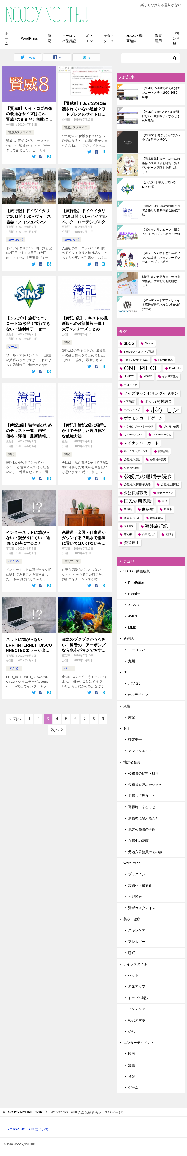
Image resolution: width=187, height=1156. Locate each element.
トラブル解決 (138, 998)
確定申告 (135, 740)
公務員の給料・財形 (143, 773)
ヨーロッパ (15, 239)
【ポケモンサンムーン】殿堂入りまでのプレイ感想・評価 (161, 232)
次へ (55, 730)
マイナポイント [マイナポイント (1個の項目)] (133, 434)
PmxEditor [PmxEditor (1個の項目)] (175, 368)
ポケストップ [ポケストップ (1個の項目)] (132, 409)
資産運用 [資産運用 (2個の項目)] (131, 543)
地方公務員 (176, 38)
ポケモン (89, 38)
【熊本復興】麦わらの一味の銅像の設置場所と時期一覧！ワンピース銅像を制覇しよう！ (161, 165)
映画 (131, 1054)
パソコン (14, 561)
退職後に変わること (143, 818)
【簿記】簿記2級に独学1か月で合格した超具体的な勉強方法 (84, 430)
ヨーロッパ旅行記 (69, 38)
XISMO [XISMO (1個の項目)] (148, 376)
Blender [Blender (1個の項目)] (149, 343)
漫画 (131, 1065)
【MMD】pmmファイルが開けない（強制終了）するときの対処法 (161, 116)
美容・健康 (131, 919)
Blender (134, 594)
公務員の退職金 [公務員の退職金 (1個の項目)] (170, 484)
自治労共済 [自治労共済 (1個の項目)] (148, 534)
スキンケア (136, 930)
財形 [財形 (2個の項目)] (169, 534)
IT (124, 672)
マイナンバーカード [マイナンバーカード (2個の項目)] (141, 443)
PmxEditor (136, 583)
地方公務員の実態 (141, 829)
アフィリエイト (140, 751)
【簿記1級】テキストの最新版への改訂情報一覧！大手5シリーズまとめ (85, 323)
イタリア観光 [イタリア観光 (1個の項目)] (170, 376)
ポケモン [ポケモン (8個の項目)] (164, 409)
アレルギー (136, 942)
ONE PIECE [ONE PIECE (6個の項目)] (141, 368)
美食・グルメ (109, 38)
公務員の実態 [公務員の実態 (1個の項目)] (158, 459)
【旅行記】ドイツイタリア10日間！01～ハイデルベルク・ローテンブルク (84, 216)
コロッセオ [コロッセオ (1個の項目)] (130, 384)
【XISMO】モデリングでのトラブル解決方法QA (161, 137)
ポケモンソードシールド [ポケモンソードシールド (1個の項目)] (138, 426)
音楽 (131, 1076)
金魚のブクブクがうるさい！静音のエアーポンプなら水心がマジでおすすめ (84, 645)
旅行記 (128, 639)
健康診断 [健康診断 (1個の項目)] (163, 451)
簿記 (49, 38)
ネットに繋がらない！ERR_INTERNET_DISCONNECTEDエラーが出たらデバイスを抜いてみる (29, 645)
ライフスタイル (135, 964)
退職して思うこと (141, 796)
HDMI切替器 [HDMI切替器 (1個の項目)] (165, 359)
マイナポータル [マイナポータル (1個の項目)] (162, 434)
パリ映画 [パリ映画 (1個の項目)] (129, 401)
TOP (25, 1112)
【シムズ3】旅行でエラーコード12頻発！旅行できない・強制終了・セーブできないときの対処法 (29, 324)
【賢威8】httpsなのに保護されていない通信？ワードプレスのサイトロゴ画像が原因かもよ (84, 109)
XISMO (133, 605)
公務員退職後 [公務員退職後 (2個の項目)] (135, 493)
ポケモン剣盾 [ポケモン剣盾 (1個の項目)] (171, 426)
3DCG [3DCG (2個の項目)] (129, 343)
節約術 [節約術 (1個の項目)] (128, 534)
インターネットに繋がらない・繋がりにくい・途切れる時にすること (28, 537)
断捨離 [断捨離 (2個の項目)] (148, 509)
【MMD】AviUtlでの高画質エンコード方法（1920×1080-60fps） (161, 92)
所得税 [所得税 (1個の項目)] (128, 509)
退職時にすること (141, 807)
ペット (68, 668)
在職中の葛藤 (138, 841)
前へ (17, 719)
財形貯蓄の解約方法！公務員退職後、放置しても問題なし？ (161, 281)
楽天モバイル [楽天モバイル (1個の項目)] (132, 517)
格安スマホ (136, 1020)
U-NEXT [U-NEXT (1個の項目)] (129, 376)
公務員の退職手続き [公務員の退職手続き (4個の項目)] (148, 476)
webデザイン (138, 695)
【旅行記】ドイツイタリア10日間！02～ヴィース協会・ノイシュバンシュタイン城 (28, 216)
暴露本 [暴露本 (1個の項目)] (168, 509)
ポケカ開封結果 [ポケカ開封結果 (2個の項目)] (158, 401)
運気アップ (71, 561)
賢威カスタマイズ (20, 132)
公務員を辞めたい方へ (145, 784)
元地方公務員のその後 (145, 852)
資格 (126, 706)
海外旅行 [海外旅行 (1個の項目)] (129, 526)
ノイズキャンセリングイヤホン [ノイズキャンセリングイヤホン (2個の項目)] (151, 393)
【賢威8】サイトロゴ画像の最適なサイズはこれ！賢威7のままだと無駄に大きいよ (29, 114)
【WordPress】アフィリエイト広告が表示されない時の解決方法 (161, 305)
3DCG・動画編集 (134, 38)
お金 (126, 728)
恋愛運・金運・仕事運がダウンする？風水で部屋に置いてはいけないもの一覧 (84, 538)
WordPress (29, 38)
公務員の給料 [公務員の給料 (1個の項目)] (132, 467)
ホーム (6, 38)
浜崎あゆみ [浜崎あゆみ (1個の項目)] (156, 517)
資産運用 (158, 38)
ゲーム (12, 346)
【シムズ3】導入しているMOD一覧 (159, 185)
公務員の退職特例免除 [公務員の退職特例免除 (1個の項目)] (137, 484)
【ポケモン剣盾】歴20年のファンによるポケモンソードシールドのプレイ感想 (161, 257)
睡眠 (131, 953)
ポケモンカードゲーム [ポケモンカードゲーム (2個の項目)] (143, 418)
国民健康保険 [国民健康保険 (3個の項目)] (138, 501)
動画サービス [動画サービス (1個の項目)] (165, 492)
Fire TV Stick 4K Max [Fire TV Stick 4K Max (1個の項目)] (136, 359)
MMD (132, 627)
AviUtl (132, 616)
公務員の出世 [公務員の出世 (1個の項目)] (132, 459)
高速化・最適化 (140, 886)
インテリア (136, 1009)
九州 (131, 661)
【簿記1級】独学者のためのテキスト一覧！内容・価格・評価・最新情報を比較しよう (29, 431)
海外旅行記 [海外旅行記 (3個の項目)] (156, 526)
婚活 (131, 1031)
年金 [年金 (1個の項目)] (164, 501)
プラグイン (136, 874)
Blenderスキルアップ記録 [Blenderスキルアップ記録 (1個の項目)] (139, 351)
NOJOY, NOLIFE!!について (27, 1129)
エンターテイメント (138, 1042)
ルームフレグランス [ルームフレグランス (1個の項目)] (136, 451)
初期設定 (135, 897)
